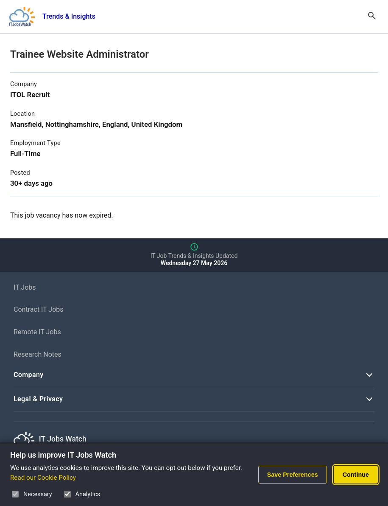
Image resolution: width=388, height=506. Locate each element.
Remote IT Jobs (37, 332)
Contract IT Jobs (39, 309)
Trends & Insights (68, 16)
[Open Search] (372, 16)
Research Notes (37, 354)
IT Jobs (25, 287)
